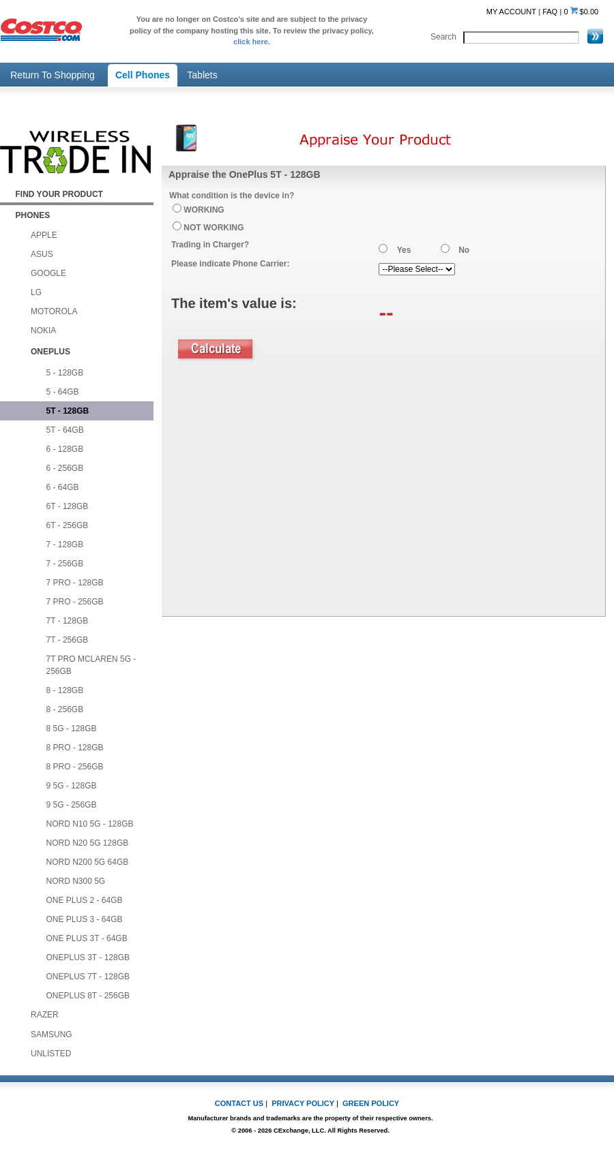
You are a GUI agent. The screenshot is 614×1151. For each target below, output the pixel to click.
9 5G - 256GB (71, 805)
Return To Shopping (52, 75)
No (463, 250)
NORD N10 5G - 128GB (90, 824)
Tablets (202, 75)
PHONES (33, 215)
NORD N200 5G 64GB (87, 862)
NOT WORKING (214, 227)
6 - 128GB (65, 449)
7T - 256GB (67, 640)
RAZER (45, 1014)
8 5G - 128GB (71, 728)
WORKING (204, 210)
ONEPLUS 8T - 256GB (88, 995)
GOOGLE (48, 273)
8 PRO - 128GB (75, 747)
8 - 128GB (65, 690)
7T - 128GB (67, 621)
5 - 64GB (62, 392)
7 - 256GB (65, 563)
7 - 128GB (65, 544)
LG (36, 292)
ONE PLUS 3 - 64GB (84, 919)
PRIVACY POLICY (303, 1103)
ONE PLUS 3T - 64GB (87, 938)
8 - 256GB (65, 709)
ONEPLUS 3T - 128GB (88, 957)
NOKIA (43, 330)
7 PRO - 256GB (75, 602)
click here (250, 41)
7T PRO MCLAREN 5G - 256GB (91, 665)
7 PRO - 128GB (75, 582)
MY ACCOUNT (511, 11)
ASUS (42, 254)
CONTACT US (239, 1103)
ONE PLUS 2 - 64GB (84, 900)
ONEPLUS (50, 351)
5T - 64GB (65, 430)
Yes (404, 250)
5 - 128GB (65, 373)
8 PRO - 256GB (75, 766)
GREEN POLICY (370, 1103)
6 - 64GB (62, 487)
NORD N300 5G (76, 881)
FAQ (549, 11)
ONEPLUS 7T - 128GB (88, 976)
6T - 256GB (67, 525)
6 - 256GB (65, 468)
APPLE (44, 235)
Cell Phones (142, 75)
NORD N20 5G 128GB (87, 843)
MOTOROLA (54, 311)
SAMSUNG (51, 1034)
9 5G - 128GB (71, 786)
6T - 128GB (67, 506)
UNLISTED (51, 1053)
